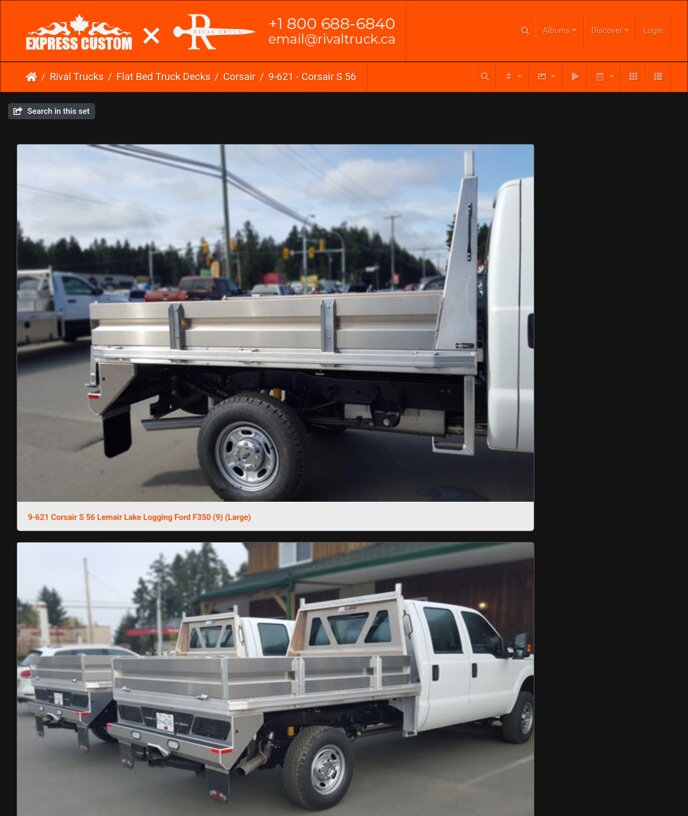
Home (31, 76)
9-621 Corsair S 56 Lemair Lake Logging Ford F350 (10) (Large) (92, 699)
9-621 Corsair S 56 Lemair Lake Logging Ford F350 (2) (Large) (427, 409)
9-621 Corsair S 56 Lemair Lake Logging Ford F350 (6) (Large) (595, 264)
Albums (556, 30)
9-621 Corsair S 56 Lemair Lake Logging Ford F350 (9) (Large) (92, 264)
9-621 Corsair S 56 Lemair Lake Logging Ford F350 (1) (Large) (260, 699)
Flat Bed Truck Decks (164, 77)
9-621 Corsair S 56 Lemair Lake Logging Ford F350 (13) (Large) (260, 554)
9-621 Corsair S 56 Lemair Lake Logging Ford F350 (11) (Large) (595, 554)
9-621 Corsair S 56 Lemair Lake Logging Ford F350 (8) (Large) (260, 264)
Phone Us (365, 773)
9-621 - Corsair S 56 (312, 77)
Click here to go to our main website (344, 752)
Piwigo (366, 740)
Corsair (239, 77)
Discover (606, 30)
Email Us (321, 773)
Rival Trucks (77, 77)
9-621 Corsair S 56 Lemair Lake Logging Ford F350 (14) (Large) (92, 554)
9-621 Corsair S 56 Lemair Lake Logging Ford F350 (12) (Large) (427, 554)
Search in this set (51, 111)
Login (653, 30)
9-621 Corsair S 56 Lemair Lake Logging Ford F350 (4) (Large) (260, 409)
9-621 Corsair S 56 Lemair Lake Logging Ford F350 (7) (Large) (427, 264)
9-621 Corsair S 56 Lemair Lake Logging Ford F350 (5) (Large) (92, 409)
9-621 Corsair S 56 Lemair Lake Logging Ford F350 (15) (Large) (595, 409)
